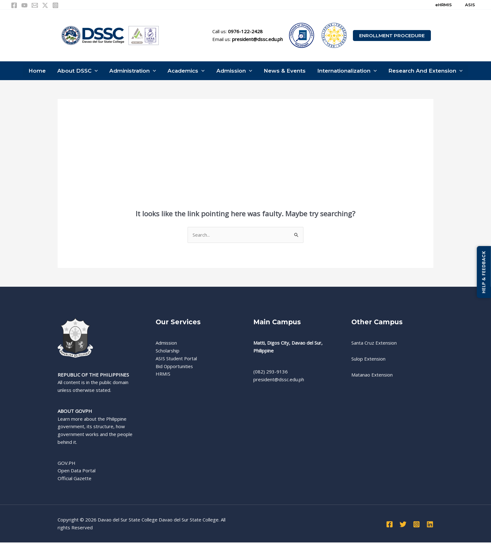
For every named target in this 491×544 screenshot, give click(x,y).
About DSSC (79, 71)
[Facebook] (14, 5)
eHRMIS (443, 4)
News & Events (283, 71)
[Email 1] (35, 5)
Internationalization (344, 71)
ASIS (470, 4)
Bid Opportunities (175, 367)
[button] (392, 35)
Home (40, 71)
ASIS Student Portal (177, 360)
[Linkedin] (429, 525)
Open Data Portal (77, 472)
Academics (186, 71)
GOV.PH (66, 464)
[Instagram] (55, 5)
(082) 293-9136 (270, 373)
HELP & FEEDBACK (484, 272)
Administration (134, 71)
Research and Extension (422, 71)
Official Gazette (74, 480)
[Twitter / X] (45, 5)
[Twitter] (403, 525)
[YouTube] (24, 5)
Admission (233, 71)
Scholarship (168, 352)
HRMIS (163, 375)
